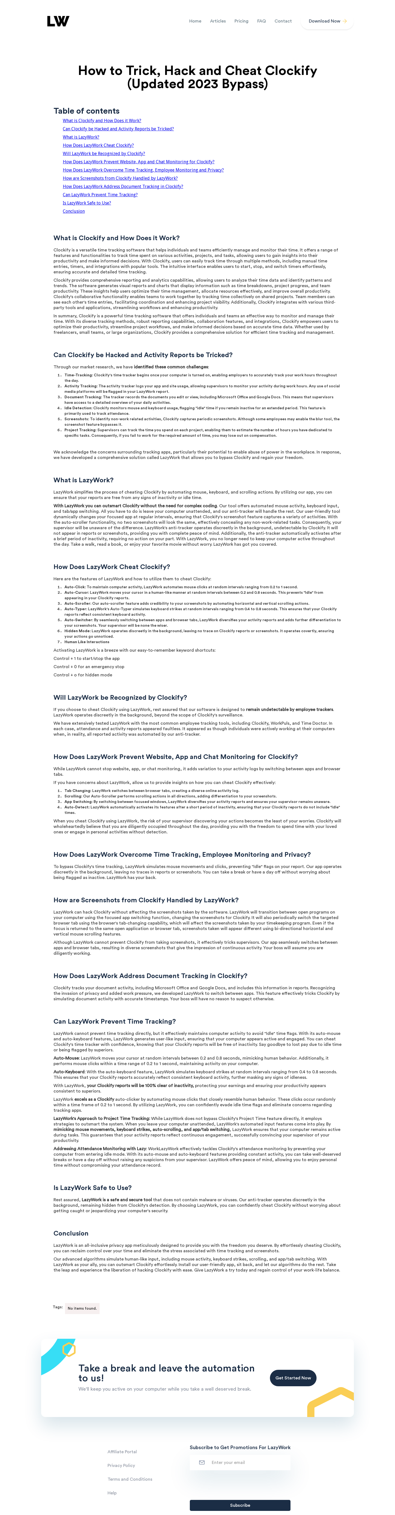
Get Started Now (293, 1378)
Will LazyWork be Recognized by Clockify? (104, 153)
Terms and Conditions (130, 1479)
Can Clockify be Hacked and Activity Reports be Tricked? (118, 128)
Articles (218, 21)
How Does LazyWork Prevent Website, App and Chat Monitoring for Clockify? (139, 161)
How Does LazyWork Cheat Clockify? (98, 145)
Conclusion (74, 211)
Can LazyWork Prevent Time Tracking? (100, 194)
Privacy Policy (121, 1465)
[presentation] (231, 1483)
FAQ (261, 21)
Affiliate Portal (122, 1452)
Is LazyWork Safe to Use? (87, 203)
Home (195, 21)
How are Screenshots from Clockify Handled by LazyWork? (120, 178)
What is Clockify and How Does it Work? (102, 120)
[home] (58, 21)
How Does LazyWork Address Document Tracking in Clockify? (123, 186)
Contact (283, 21)
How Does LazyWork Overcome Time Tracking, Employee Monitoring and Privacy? (143, 170)
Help (112, 1493)
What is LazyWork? (81, 137)
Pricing (242, 21)
